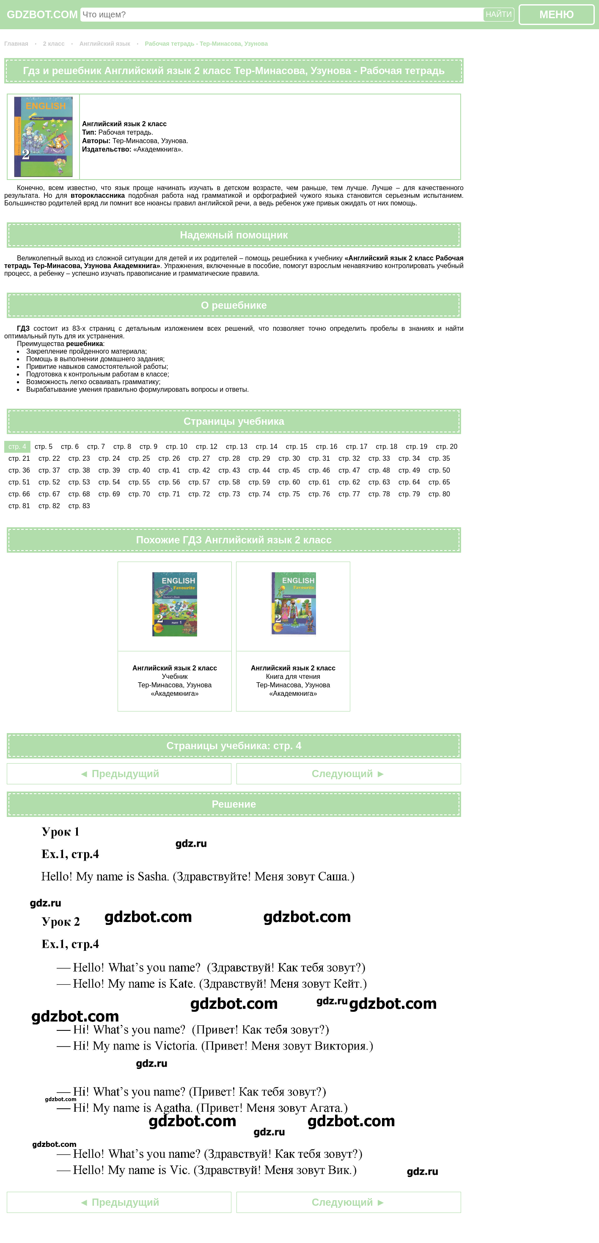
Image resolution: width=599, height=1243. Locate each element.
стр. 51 (19, 482)
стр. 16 (327, 446)
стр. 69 (109, 494)
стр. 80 (439, 494)
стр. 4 (17, 446)
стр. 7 (96, 446)
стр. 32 (349, 458)
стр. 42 (199, 470)
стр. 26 (169, 458)
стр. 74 (259, 494)
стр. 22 (49, 458)
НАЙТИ (499, 14)
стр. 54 (109, 482)
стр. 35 (439, 458)
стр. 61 (319, 482)
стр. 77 (349, 494)
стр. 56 (169, 482)
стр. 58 (229, 482)
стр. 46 (319, 470)
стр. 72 (199, 494)
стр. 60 (289, 482)
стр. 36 (19, 470)
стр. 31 (319, 458)
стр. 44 (259, 470)
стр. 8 (122, 446)
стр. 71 (169, 494)
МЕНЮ (556, 14)
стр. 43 (229, 470)
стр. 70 (139, 494)
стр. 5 (43, 446)
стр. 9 (148, 446)
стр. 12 (206, 446)
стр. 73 (229, 494)
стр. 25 (139, 458)
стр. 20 (446, 446)
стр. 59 (259, 482)
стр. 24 (109, 458)
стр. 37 (49, 470)
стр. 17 (357, 446)
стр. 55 (139, 482)
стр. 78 (379, 494)
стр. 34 (409, 458)
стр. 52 (49, 482)
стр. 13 (236, 446)
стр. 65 (439, 482)
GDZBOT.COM (42, 14)
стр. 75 (289, 494)
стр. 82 (49, 505)
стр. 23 (79, 458)
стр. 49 (409, 470)
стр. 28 (229, 458)
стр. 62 (349, 482)
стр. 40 (139, 470)
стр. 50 (439, 470)
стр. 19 (416, 446)
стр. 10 (176, 446)
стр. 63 (379, 482)
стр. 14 (267, 446)
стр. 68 (79, 494)
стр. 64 (409, 482)
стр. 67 (49, 494)
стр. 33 (379, 458)
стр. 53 (79, 482)
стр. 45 (289, 470)
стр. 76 (319, 494)
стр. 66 (19, 494)
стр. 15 (297, 446)
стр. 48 (379, 470)
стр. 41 (169, 470)
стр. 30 (289, 458)
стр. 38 (79, 470)
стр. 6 (70, 446)
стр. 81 (19, 505)
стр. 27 (199, 458)
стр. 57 (199, 482)
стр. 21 (19, 458)
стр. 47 (349, 470)
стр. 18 (387, 446)
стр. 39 (109, 470)
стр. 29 (259, 458)
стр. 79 (409, 494)
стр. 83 (79, 505)
